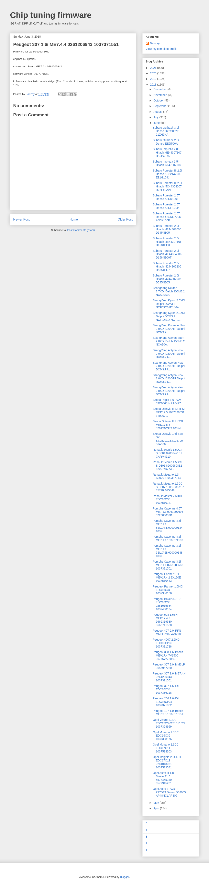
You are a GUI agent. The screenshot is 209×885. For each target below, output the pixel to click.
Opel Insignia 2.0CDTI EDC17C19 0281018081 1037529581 (167, 762)
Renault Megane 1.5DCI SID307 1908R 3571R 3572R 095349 (168, 487)
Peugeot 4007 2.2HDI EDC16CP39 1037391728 (166, 643)
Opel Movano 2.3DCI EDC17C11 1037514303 (166, 748)
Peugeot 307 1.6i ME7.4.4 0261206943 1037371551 (169, 677)
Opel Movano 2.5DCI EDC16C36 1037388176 (166, 736)
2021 (153, 67)
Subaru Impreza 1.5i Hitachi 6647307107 (167, 163)
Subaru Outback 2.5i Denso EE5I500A (166, 141)
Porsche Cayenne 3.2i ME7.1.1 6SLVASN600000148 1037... (168, 550)
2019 (153, 78)
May (156, 802)
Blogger (124, 876)
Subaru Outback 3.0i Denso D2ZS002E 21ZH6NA (166, 131)
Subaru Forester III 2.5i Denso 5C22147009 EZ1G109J (167, 174)
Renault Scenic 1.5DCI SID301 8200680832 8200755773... (167, 465)
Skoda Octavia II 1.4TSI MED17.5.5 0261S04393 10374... (168, 425)
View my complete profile (161, 48)
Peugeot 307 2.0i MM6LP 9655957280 (169, 666)
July (156, 117)
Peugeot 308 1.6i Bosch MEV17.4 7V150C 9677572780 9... (168, 655)
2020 (153, 73)
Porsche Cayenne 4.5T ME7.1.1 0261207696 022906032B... (168, 512)
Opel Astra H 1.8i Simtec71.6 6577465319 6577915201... (163, 778)
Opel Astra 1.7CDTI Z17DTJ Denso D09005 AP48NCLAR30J (169, 792)
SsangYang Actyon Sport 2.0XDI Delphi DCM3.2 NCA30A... (169, 341)
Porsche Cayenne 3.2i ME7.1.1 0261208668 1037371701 (168, 565)
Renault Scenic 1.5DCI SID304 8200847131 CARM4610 (167, 453)
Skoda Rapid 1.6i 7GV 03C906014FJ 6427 (167, 401)
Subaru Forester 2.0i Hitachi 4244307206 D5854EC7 (167, 267)
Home (73, 219)
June (156, 122)
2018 (153, 84)
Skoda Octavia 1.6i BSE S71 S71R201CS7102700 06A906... (168, 439)
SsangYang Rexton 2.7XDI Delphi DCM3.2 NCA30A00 (169, 291)
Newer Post (21, 219)
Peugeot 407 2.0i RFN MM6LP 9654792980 (167, 632)
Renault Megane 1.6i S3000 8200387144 (167, 476)
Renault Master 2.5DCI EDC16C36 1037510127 (167, 499)
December (160, 89)
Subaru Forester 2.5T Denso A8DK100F (166, 197)
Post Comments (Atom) (81, 230)
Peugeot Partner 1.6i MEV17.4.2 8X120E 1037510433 (167, 577)
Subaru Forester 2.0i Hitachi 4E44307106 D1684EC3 (167, 242)
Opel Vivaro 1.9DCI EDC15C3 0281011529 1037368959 (169, 723)
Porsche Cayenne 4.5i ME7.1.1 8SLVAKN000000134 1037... (168, 526)
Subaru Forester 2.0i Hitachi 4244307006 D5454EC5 (167, 229)
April (156, 808)
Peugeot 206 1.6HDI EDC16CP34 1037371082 (166, 702)
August (158, 111)
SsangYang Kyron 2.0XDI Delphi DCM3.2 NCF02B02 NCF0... (169, 316)
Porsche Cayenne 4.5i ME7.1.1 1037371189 (168, 538)
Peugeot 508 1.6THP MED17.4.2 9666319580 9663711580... (166, 619)
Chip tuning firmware (50, 15)
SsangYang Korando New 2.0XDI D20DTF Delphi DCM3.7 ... (169, 329)
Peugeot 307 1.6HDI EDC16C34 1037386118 (166, 689)
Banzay (155, 43)
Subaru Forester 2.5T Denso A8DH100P (166, 206)
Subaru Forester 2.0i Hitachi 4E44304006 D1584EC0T (167, 254)
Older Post (125, 219)
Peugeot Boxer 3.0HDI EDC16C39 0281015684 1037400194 (167, 604)
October (158, 100)
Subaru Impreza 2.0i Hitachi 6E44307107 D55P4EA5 (167, 152)
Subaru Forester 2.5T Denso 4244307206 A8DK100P (167, 217)
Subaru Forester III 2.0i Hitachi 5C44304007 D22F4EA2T (167, 186)
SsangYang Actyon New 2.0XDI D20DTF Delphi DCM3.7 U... (169, 354)
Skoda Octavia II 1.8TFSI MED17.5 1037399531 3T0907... (169, 412)
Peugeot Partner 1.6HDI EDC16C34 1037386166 (168, 590)
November (160, 95)
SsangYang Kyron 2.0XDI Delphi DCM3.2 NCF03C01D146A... (169, 304)
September (160, 106)
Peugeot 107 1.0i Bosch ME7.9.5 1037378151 (168, 712)
